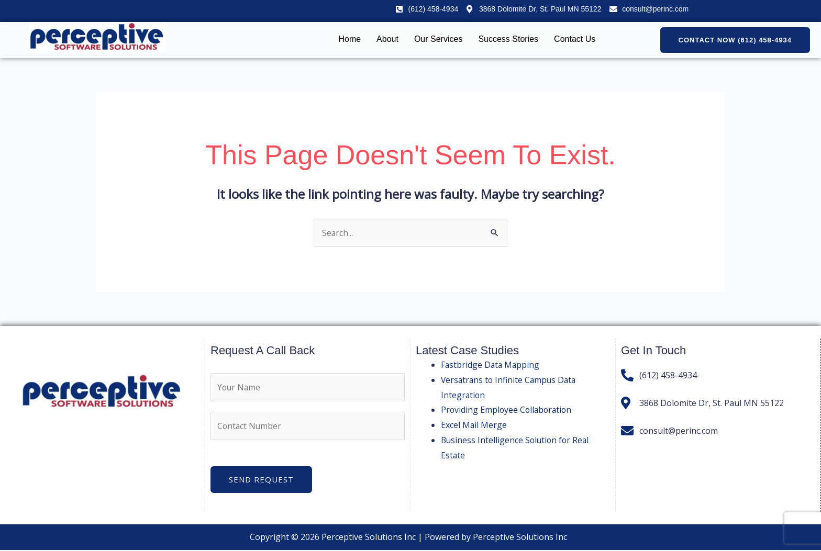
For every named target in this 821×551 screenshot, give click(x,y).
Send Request (261, 480)
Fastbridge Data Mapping (491, 364)
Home (349, 39)
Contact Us (574, 39)
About (387, 39)
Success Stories (508, 39)
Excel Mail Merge (474, 425)
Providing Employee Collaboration (508, 410)
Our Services (438, 39)
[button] (735, 40)
